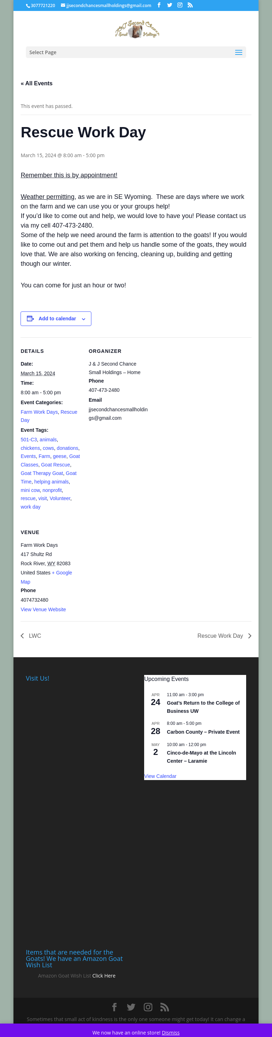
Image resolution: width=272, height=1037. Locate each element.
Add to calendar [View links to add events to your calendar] (57, 318)
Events (28, 456)
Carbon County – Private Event (203, 732)
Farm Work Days (39, 412)
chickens (30, 448)
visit (42, 498)
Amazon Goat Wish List (64, 975)
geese (59, 456)
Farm (44, 456)
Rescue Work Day (221, 636)
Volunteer (60, 498)
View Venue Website (43, 609)
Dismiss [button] (171, 1032)
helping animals (51, 482)
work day (30, 507)
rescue (28, 498)
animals (48, 439)
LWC (34, 636)
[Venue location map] (126, 567)
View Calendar (160, 776)
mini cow (30, 490)
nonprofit (52, 490)
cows (48, 448)
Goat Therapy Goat (42, 473)
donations (67, 448)
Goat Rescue (55, 465)
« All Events (36, 83)
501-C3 (29, 439)
